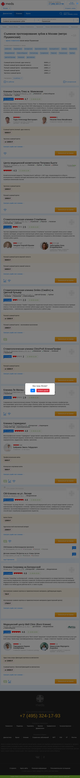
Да (33, 390)
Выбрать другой (43, 390)
